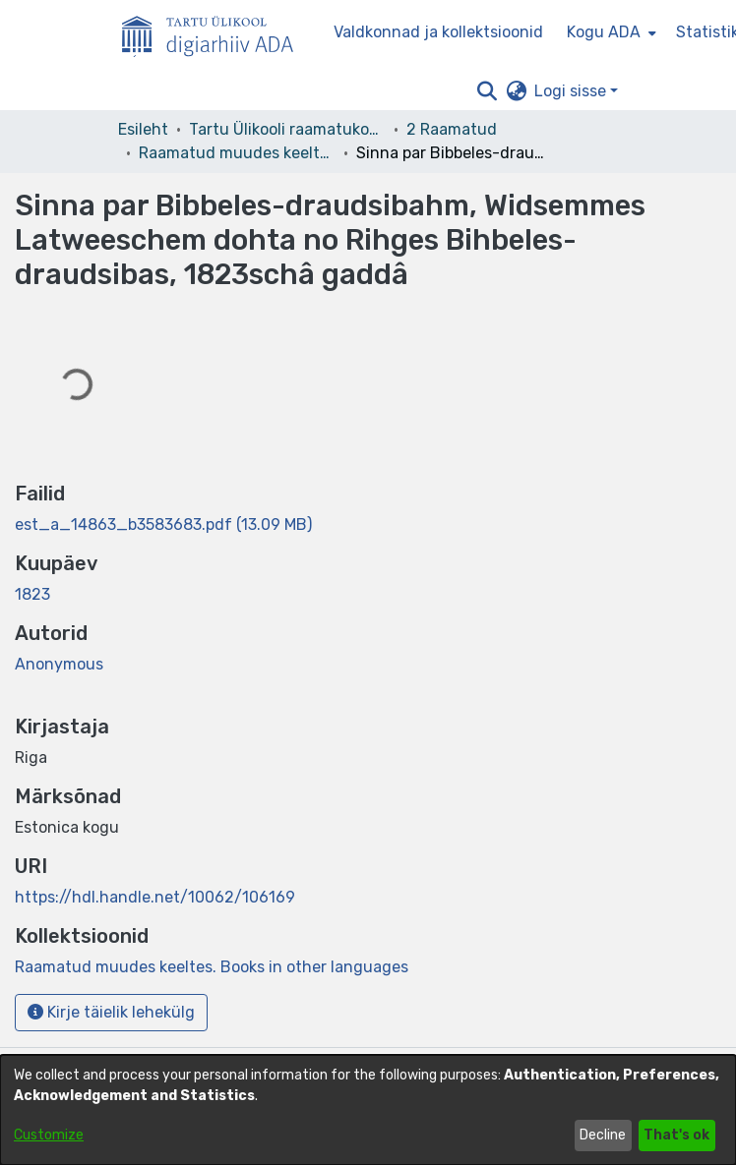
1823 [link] (32, 594)
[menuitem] (609, 32)
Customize (49, 1135)
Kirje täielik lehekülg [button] (111, 1012)
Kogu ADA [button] (604, 32)
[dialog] (368, 1110)
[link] (163, 524)
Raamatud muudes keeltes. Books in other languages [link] (237, 153)
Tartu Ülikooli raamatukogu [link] (287, 129)
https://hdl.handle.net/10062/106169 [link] (155, 897)
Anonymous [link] (59, 664)
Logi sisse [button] (572, 91)
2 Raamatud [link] (451, 129)
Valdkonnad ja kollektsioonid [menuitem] (438, 32)
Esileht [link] (143, 129)
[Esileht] (215, 32)
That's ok (676, 1135)
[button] (486, 91)
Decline (603, 1135)
